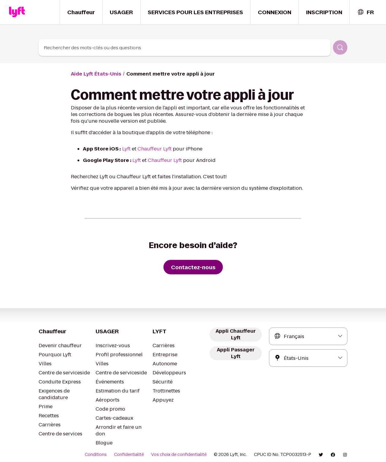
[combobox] (365, 12)
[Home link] (17, 12)
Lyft (123, 148)
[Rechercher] (340, 47)
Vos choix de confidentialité (185, 447)
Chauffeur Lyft (149, 148)
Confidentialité (139, 447)
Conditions (109, 447)
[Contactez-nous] (193, 267)
